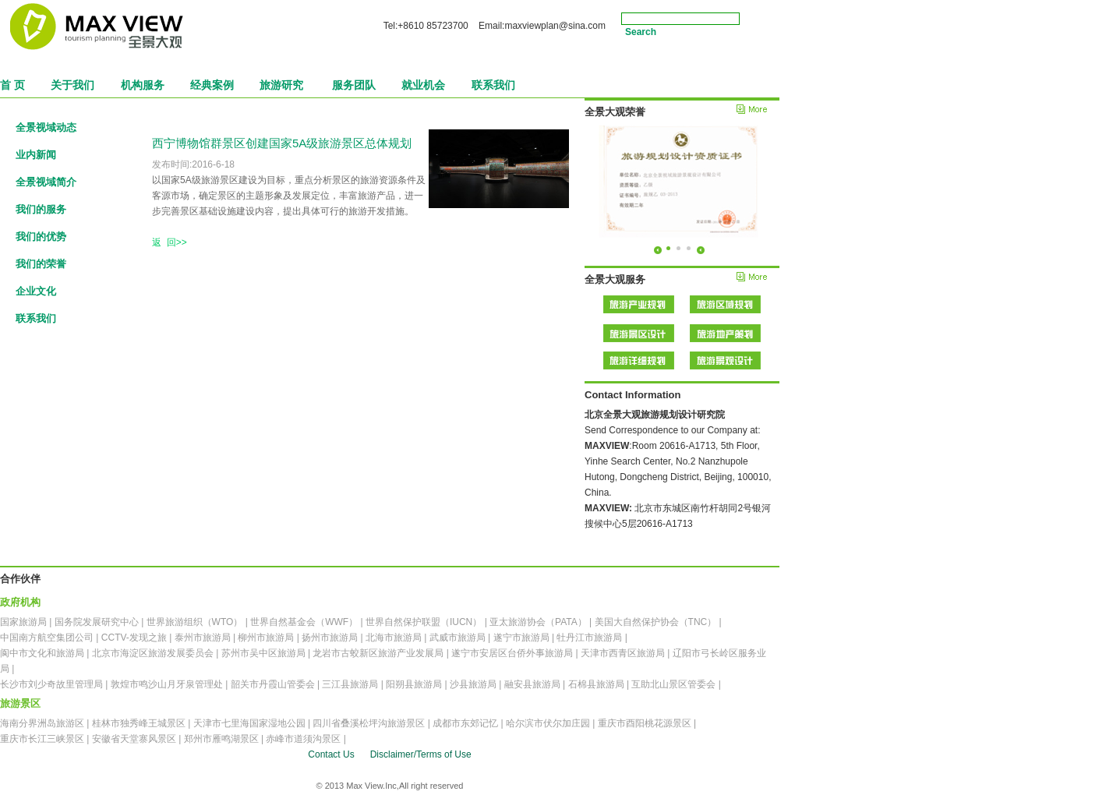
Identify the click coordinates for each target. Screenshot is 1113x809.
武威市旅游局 (457, 637)
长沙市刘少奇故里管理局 (51, 684)
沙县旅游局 (473, 684)
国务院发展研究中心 (97, 621)
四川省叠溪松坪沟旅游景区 (369, 723)
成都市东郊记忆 (465, 723)
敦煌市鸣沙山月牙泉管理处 (167, 684)
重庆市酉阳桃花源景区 (644, 723)
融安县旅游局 (532, 684)
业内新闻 (36, 155)
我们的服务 (41, 209)
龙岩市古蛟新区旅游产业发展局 (378, 653)
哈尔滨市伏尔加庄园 (548, 723)
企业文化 (36, 291)
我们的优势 (41, 236)
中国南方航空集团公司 (47, 637)
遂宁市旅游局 (521, 637)
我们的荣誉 (41, 264)
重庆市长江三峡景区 (42, 738)
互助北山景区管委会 (673, 684)
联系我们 (36, 318)
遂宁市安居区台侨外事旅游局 (512, 653)
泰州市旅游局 (203, 637)
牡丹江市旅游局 (589, 637)
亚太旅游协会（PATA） (538, 621)
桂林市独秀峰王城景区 (139, 723)
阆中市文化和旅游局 (42, 653)
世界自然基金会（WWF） (304, 621)
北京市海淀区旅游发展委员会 (153, 653)
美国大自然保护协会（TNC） (656, 621)
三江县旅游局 (350, 684)
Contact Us (331, 754)
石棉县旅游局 (596, 684)
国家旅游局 (23, 621)
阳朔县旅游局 (414, 684)
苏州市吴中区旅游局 (263, 653)
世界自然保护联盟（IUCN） (424, 621)
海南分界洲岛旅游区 (42, 723)
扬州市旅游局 (330, 637)
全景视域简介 (46, 182)
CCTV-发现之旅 (134, 637)
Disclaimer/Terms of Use (421, 754)
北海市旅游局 (394, 637)
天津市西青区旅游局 (623, 653)
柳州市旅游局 (266, 637)
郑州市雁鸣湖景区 (221, 738)
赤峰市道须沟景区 (303, 738)
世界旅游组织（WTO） (195, 621)
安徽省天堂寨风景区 (134, 738)
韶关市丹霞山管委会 (273, 684)
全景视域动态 (46, 127)
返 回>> (169, 242)
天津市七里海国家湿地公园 (249, 723)
